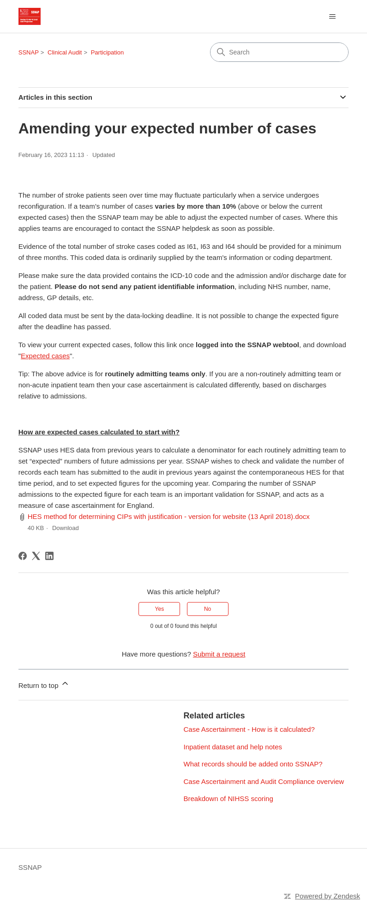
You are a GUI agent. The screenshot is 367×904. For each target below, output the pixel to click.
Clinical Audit (65, 52)
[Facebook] (22, 556)
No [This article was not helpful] (207, 609)
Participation (107, 52)
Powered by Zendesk (327, 896)
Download (65, 527)
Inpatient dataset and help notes (233, 747)
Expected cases (45, 356)
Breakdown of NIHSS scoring (228, 798)
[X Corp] (36, 556)
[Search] (279, 52)
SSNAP (28, 52)
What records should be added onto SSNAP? (253, 764)
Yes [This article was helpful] (159, 609)
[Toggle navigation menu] (332, 16)
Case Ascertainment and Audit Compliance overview (264, 781)
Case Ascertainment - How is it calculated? (249, 729)
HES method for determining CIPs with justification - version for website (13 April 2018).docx (169, 516)
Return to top (44, 684)
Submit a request (219, 654)
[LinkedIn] (49, 556)
